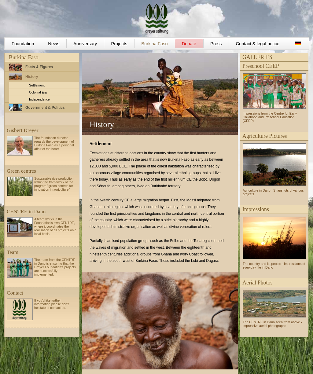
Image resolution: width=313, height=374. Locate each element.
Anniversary (85, 43)
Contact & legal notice (257, 43)
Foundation (23, 43)
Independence (39, 99)
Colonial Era (38, 92)
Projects (119, 43)
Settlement (37, 85)
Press (216, 43)
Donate (189, 43)
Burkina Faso (154, 43)
